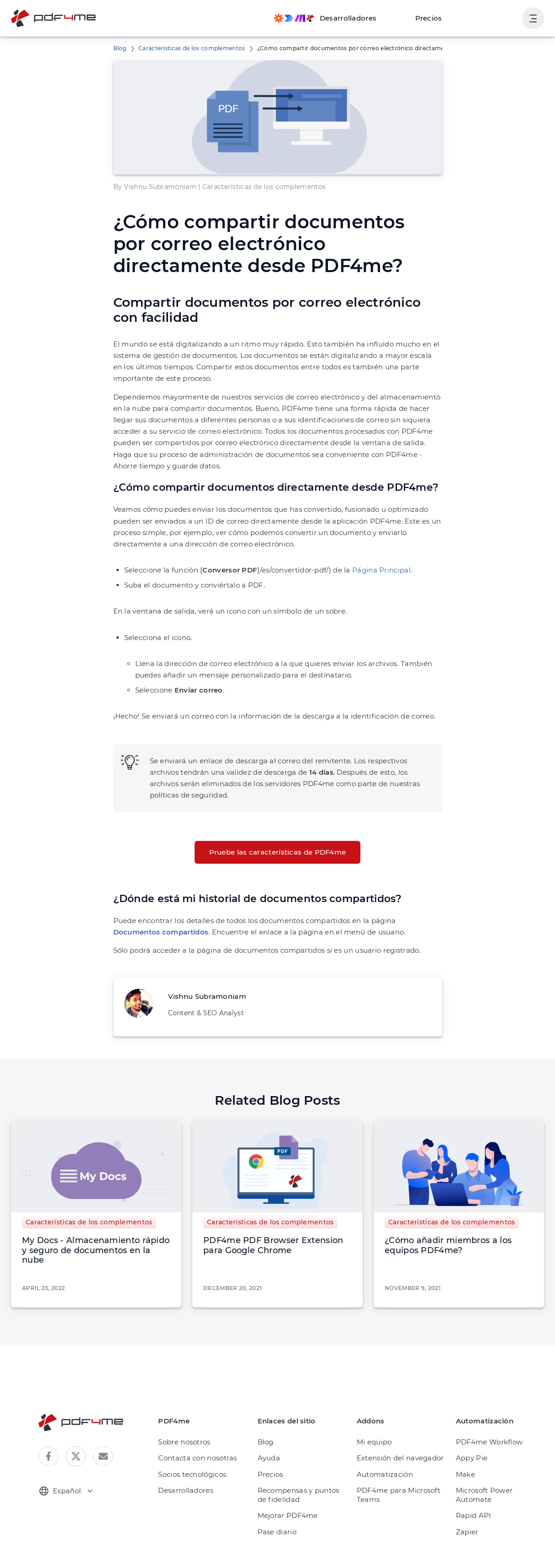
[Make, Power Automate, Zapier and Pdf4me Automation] (325, 18)
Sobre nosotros (184, 1442)
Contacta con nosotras (197, 1458)
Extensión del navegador (400, 1458)
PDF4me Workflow (489, 1442)
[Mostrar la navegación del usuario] (533, 18)
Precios (428, 18)
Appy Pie (471, 1458)
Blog (120, 48)
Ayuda (269, 1458)
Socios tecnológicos (192, 1474)
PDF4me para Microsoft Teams (398, 1495)
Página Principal (381, 570)
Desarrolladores (185, 1490)
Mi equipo (374, 1442)
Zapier (467, 1531)
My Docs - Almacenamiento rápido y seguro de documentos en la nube (95, 1250)
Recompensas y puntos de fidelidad (298, 1495)
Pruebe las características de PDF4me (277, 852)
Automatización (385, 1474)
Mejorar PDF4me (288, 1515)
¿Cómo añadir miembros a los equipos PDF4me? (448, 1245)
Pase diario (277, 1531)
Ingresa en (492, 18)
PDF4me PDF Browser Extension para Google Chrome (273, 1245)
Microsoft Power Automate (484, 1495)
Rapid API (474, 1515)
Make (465, 1474)
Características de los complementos (191, 48)
